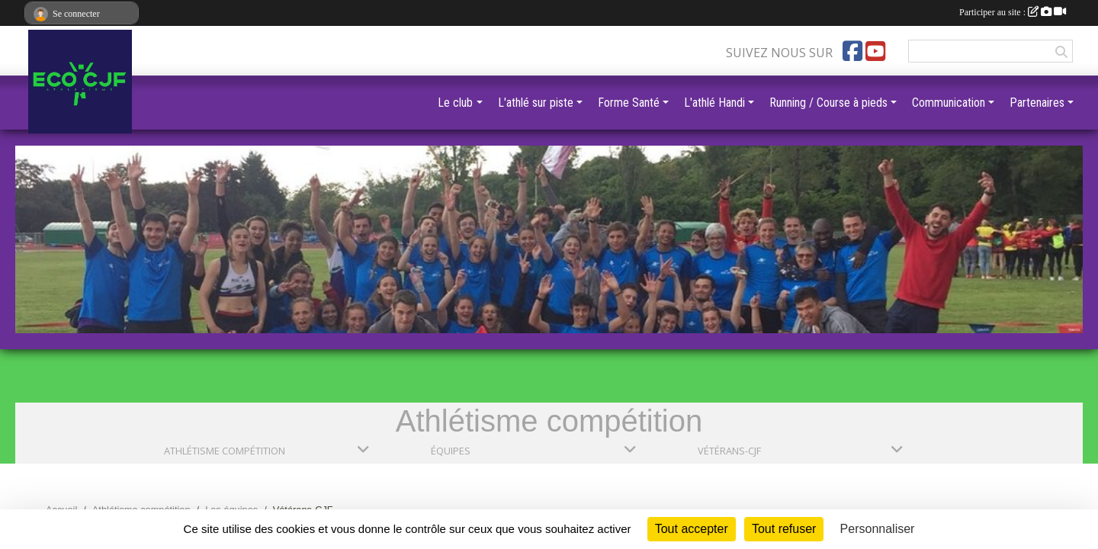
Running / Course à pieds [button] (828, 102)
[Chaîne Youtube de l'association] (875, 51)
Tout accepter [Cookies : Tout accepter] (691, 528)
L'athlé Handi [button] (714, 102)
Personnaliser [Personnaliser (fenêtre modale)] (877, 528)
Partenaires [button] (1037, 102)
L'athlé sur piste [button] (535, 102)
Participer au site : (1012, 12)
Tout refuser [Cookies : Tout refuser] (784, 528)
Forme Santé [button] (629, 102)
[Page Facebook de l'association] (852, 51)
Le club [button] (455, 102)
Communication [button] (948, 102)
